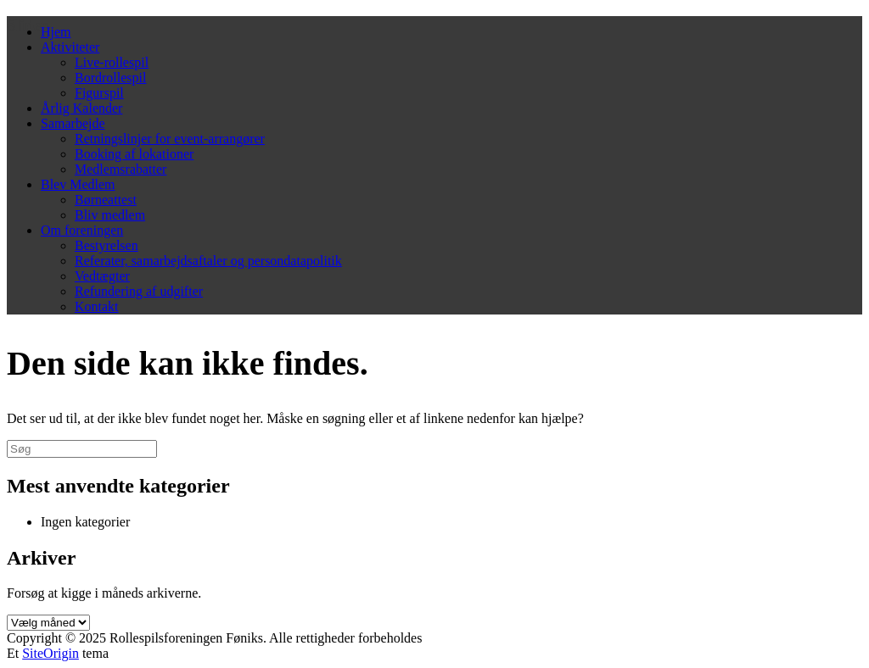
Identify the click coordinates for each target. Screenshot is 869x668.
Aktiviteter (70, 47)
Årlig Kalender (81, 108)
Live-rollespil (112, 62)
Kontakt (97, 306)
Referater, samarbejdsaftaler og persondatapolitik (208, 260)
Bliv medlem (110, 215)
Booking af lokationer (134, 154)
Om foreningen (82, 230)
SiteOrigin (50, 653)
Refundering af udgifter (139, 291)
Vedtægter (102, 276)
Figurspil (99, 93)
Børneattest (106, 199)
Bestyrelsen (106, 245)
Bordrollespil (110, 77)
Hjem (56, 32)
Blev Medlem (78, 184)
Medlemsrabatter (120, 169)
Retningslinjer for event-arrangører (170, 138)
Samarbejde (73, 123)
